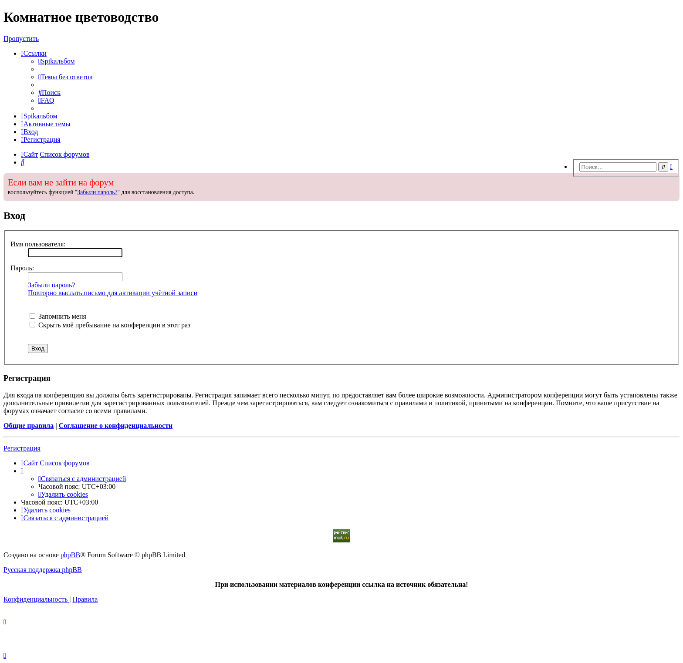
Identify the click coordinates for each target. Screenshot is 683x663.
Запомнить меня (58, 316)
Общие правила (28, 425)
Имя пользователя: (38, 244)
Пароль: (22, 268)
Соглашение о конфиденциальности (115, 425)
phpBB (70, 555)
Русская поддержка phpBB (42, 569)
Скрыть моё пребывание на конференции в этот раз (110, 325)
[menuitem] (56, 61)
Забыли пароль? (97, 192)
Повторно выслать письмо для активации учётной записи (112, 292)
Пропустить (21, 38)
